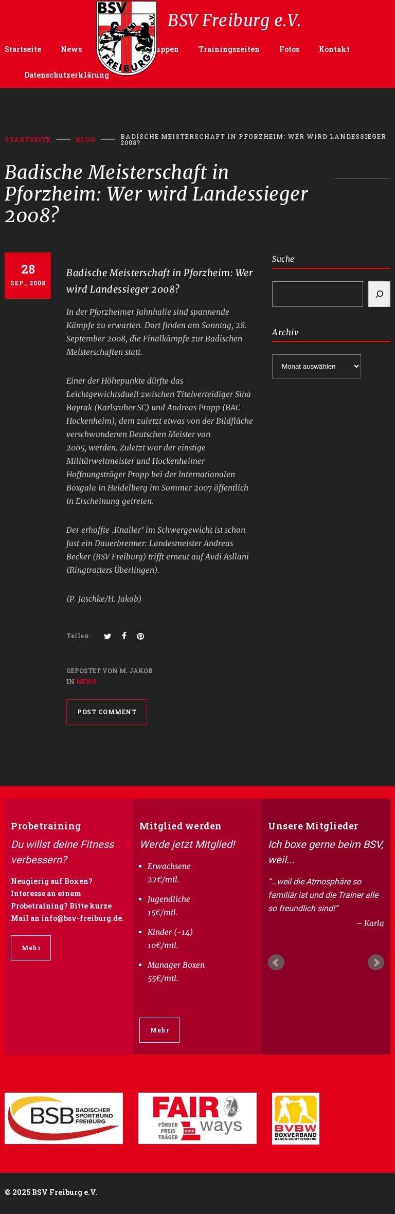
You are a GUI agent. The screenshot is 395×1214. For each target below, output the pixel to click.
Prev (276, 962)
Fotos (289, 49)
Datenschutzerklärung (66, 75)
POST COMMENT (106, 712)
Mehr (31, 948)
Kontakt (334, 49)
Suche (283, 259)
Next (376, 962)
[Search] (379, 294)
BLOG (86, 139)
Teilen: (78, 635)
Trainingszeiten (229, 49)
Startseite (23, 49)
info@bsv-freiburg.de (81, 918)
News (71, 49)
